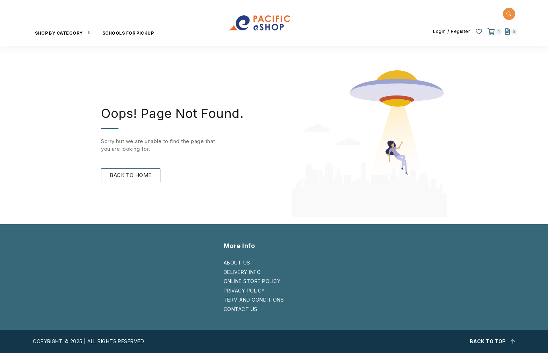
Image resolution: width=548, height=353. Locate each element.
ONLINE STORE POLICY (252, 281)
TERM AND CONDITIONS (254, 300)
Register (460, 31)
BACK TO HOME (131, 175)
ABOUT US (237, 263)
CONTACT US (241, 309)
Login (439, 31)
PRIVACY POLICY (244, 291)
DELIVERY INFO (242, 272)
